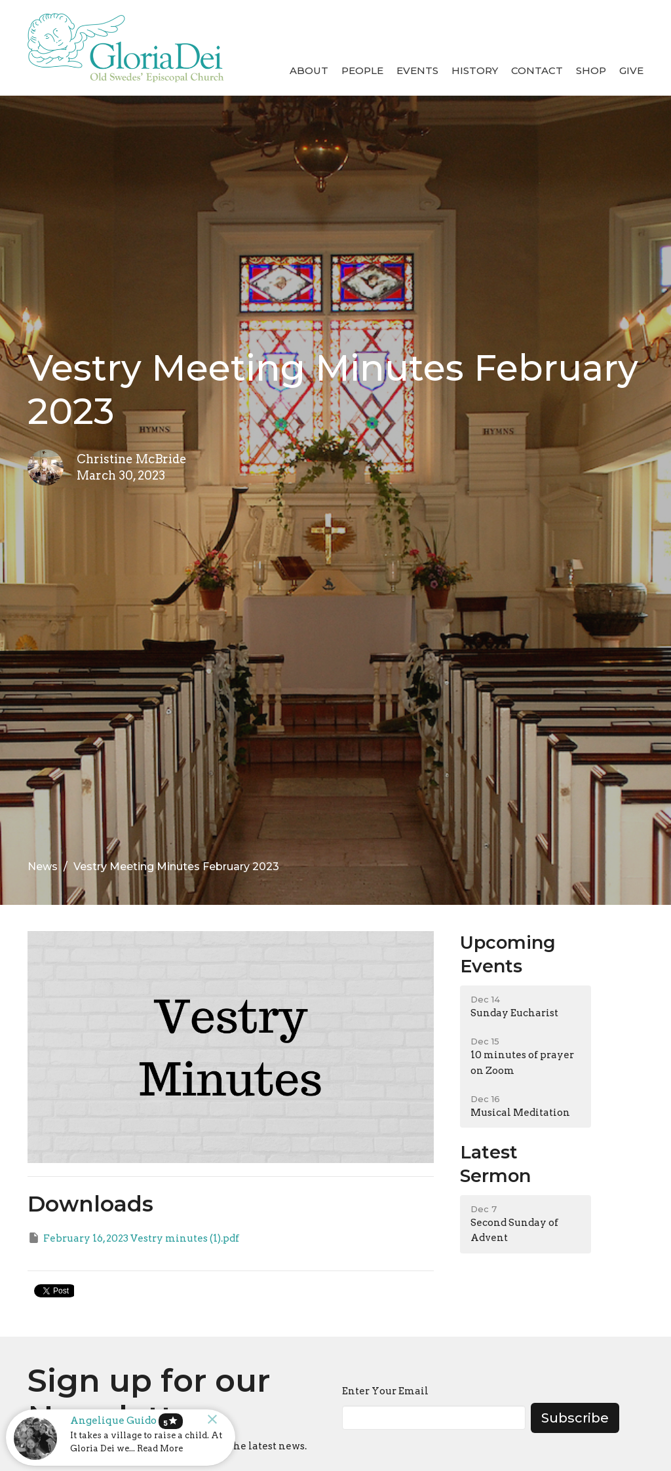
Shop (591, 70)
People (362, 70)
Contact (537, 70)
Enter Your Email (385, 1391)
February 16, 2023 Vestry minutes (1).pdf (133, 1237)
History (474, 70)
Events (417, 70)
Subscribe (575, 1418)
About (309, 70)
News (43, 866)
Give (631, 70)
